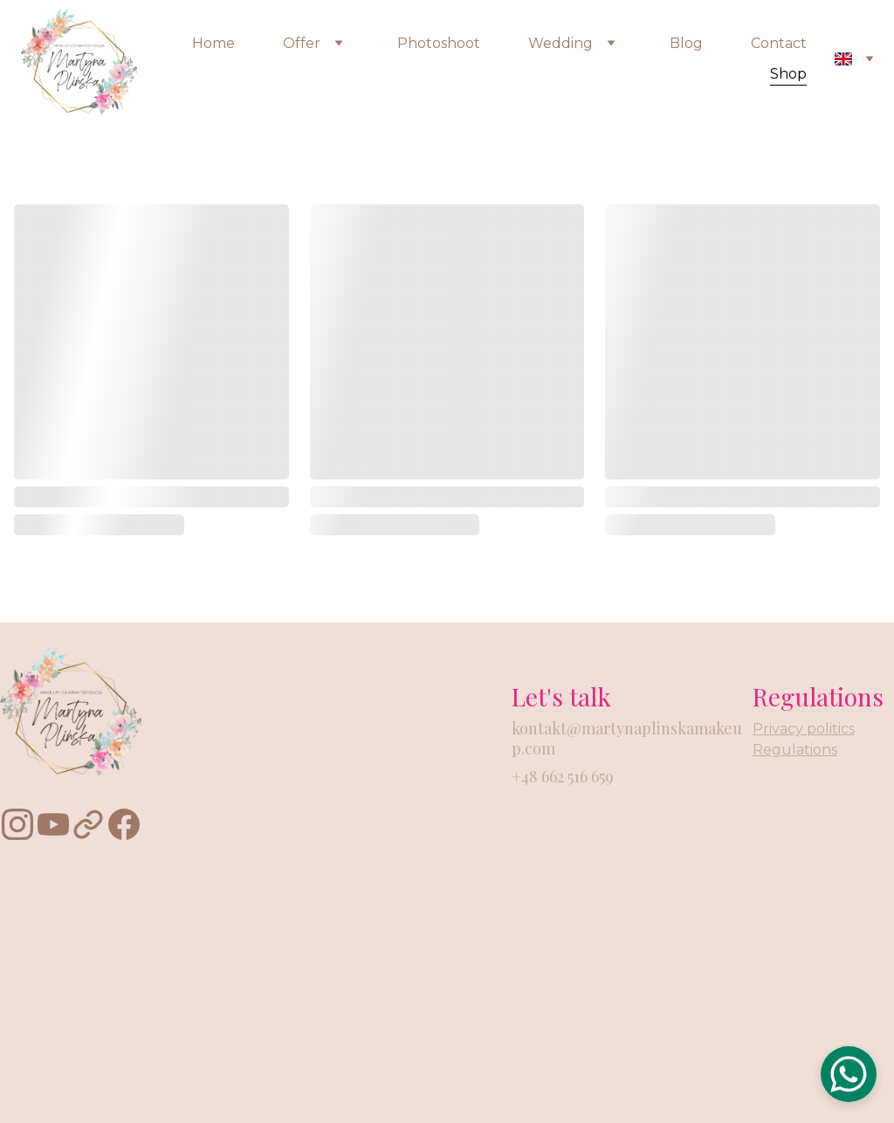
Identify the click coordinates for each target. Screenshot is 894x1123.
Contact (779, 43)
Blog (686, 43)
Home (213, 43)
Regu (772, 749)
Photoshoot (438, 43)
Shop (788, 73)
